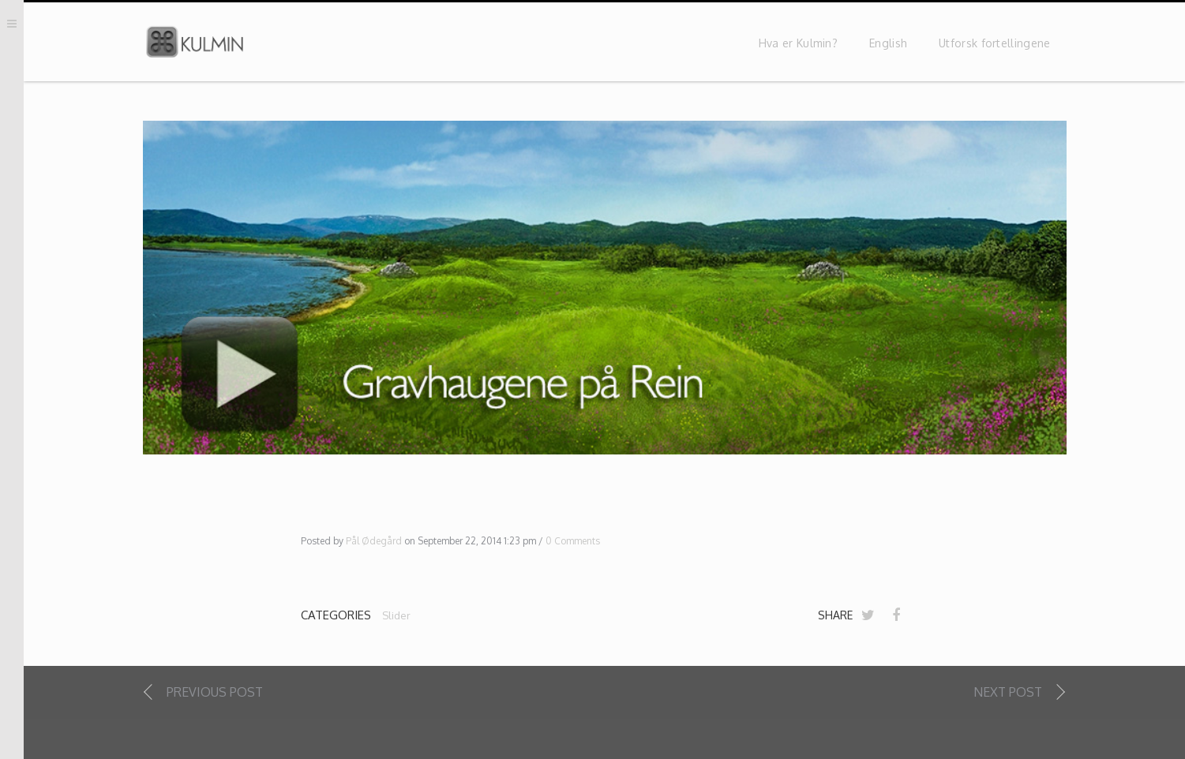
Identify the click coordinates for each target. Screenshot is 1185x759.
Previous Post (215, 693)
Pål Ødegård (374, 543)
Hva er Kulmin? (798, 45)
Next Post (1007, 693)
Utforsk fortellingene (994, 45)
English (888, 45)
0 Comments (573, 543)
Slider (396, 617)
